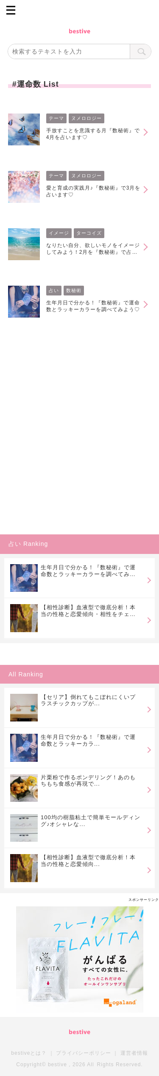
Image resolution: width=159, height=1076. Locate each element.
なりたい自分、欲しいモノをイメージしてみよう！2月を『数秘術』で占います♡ (93, 249)
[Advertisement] (79, 448)
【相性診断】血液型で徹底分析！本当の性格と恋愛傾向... (88, 860)
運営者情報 (134, 1053)
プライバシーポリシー (83, 1053)
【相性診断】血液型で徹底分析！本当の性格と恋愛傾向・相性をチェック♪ (88, 610)
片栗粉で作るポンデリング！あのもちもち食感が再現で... (88, 780)
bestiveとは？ (29, 1053)
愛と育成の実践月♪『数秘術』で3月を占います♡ (93, 191)
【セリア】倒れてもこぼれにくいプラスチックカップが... (88, 700)
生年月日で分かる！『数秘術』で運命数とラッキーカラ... (88, 740)
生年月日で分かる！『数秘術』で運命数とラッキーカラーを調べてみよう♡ (93, 306)
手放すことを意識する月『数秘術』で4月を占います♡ (93, 134)
